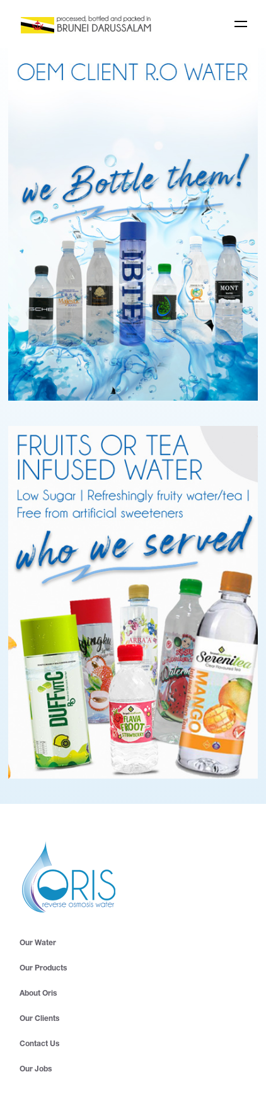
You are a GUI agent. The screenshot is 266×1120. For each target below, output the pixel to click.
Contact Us (39, 1044)
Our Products (43, 968)
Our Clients (39, 1019)
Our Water (38, 943)
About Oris (38, 993)
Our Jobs (36, 1069)
